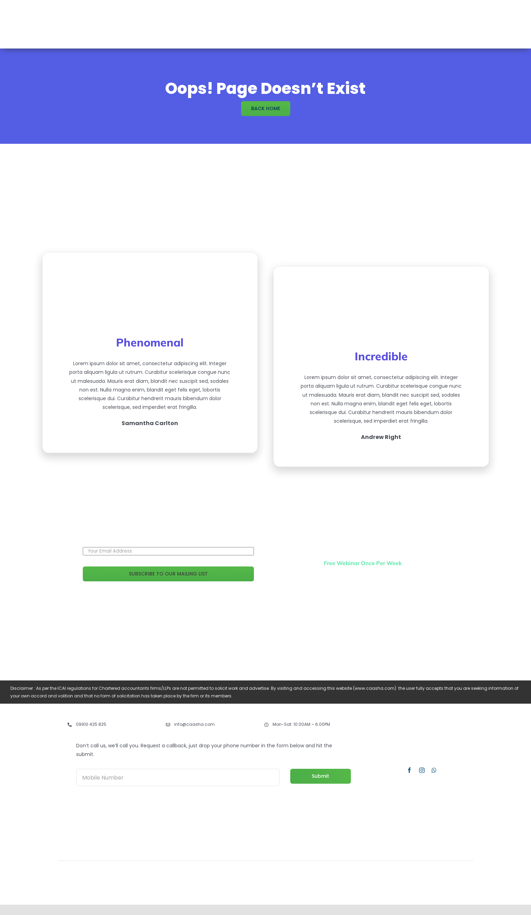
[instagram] (422, 770)
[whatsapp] (434, 770)
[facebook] (409, 770)
